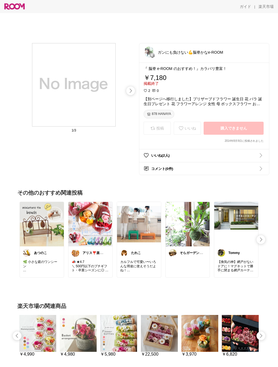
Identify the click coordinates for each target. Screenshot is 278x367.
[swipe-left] (17, 335)
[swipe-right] (130, 90)
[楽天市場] (266, 6)
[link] (42, 224)
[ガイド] (245, 6)
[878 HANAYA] (159, 114)
